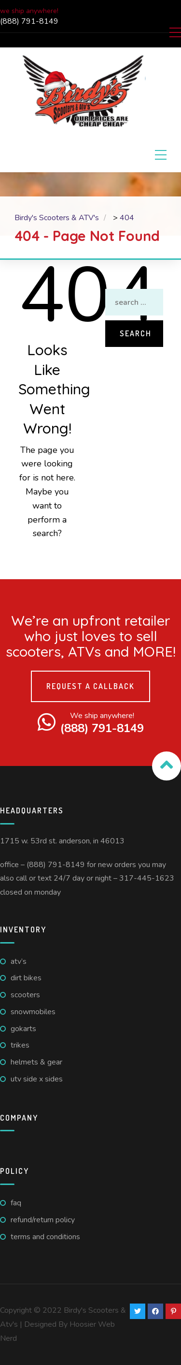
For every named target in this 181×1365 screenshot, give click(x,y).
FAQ (16, 1203)
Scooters (25, 995)
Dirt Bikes (26, 978)
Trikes (20, 1045)
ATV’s (19, 961)
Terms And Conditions (45, 1236)
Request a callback (90, 686)
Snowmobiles (33, 1011)
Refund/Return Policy (43, 1220)
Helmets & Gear (36, 1062)
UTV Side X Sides (37, 1079)
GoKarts (23, 1028)
